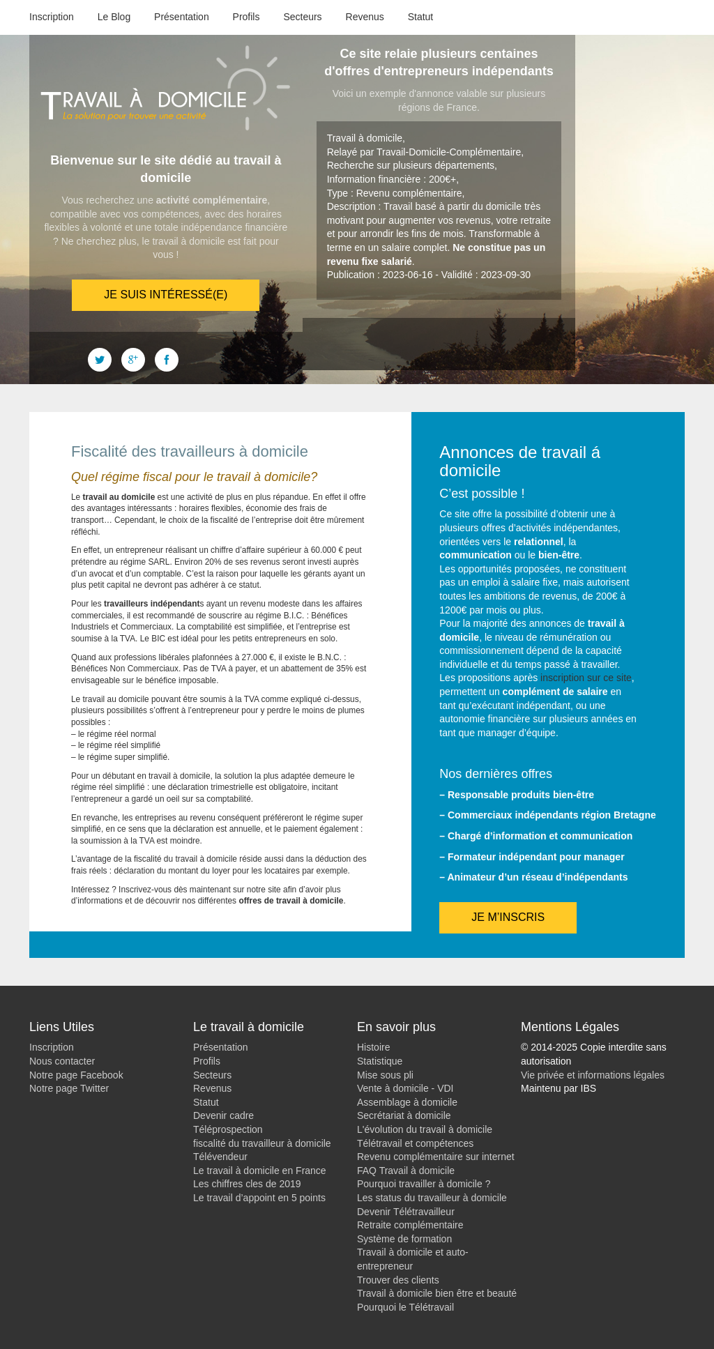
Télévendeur (220, 1156)
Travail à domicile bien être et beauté (437, 1293)
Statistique (379, 1061)
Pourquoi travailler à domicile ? (423, 1183)
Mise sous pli (385, 1075)
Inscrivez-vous (145, 889)
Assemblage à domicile (407, 1102)
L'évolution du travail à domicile (424, 1129)
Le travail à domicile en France (259, 1170)
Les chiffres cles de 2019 (247, 1183)
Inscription (51, 16)
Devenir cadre (223, 1115)
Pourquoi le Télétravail (405, 1307)
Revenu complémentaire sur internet (436, 1156)
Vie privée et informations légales (592, 1075)
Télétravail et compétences (415, 1143)
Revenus (365, 16)
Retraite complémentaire (410, 1224)
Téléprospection (228, 1129)
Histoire (373, 1047)
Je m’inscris (508, 917)
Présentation (181, 16)
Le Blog (114, 16)
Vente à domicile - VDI (405, 1088)
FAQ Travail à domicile (406, 1170)
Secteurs (302, 16)
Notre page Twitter (69, 1088)
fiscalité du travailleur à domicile (262, 1143)
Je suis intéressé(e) (165, 294)
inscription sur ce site (586, 677)
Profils (246, 16)
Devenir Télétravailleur (406, 1211)
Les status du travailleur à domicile (432, 1197)
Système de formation (404, 1238)
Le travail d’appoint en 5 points (259, 1197)
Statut (421, 16)
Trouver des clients (398, 1280)
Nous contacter (62, 1061)
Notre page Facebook (76, 1075)
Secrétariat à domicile (404, 1115)
